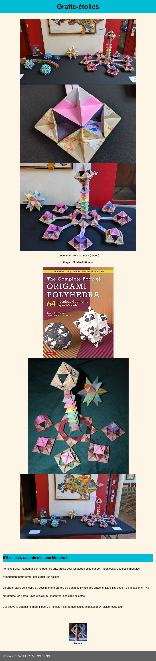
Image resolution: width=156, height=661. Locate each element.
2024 (31, 656)
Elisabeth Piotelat (15, 656)
